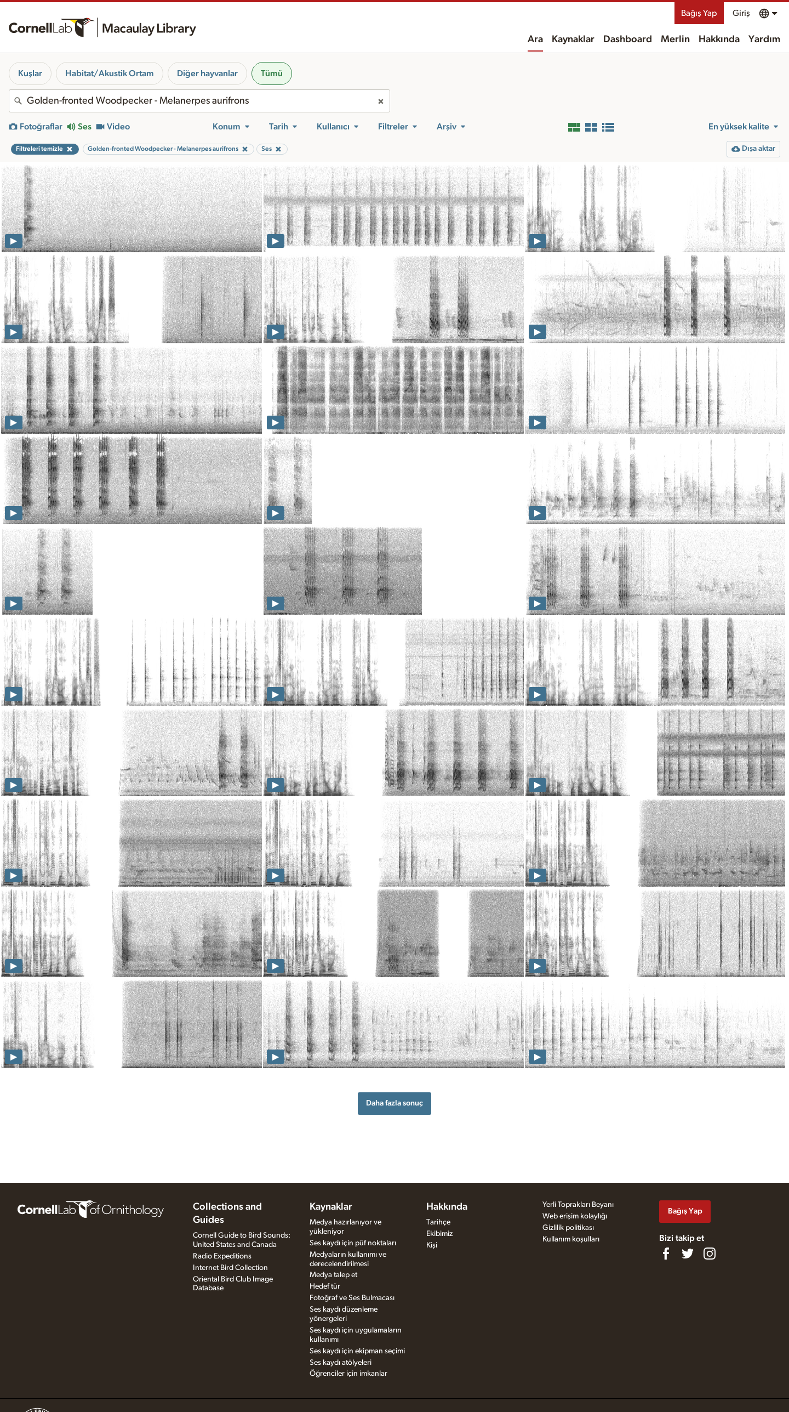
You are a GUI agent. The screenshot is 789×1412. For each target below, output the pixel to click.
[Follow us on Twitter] (687, 1253)
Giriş (741, 13)
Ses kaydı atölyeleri (340, 1362)
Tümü (272, 73)
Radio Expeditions (222, 1256)
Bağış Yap (699, 13)
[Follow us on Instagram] (709, 1253)
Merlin (675, 39)
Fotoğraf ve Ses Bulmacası (352, 1298)
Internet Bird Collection (230, 1268)
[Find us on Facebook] (665, 1253)
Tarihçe (438, 1222)
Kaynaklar (573, 39)
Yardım (764, 39)
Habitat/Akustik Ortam (109, 73)
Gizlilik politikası (568, 1228)
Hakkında (719, 39)
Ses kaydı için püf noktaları (353, 1243)
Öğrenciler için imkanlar (348, 1373)
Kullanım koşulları (570, 1239)
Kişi (431, 1245)
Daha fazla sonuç (394, 1103)
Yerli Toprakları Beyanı (578, 1205)
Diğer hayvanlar (207, 73)
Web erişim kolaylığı (574, 1216)
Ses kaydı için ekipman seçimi (357, 1351)
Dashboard (627, 39)
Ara (535, 39)
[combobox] (199, 101)
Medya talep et (333, 1275)
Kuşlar (30, 73)
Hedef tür (325, 1286)
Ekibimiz (439, 1234)
